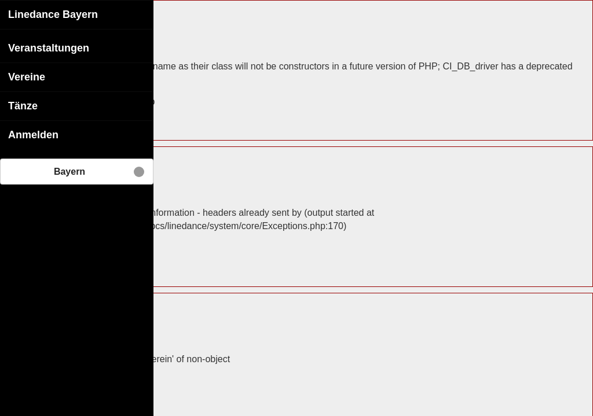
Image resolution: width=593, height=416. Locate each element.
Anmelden (33, 134)
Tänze (23, 105)
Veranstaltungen (48, 47)
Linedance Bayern (53, 14)
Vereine (26, 76)
